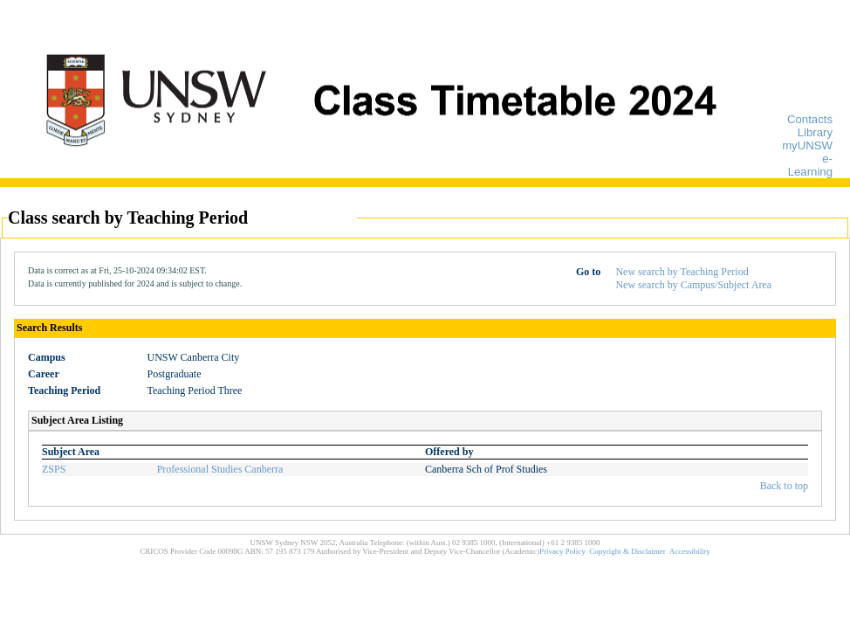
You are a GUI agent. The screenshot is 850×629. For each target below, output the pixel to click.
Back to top (784, 486)
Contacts (810, 119)
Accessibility (689, 551)
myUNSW (807, 145)
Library (815, 132)
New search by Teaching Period (681, 272)
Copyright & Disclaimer (627, 551)
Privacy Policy (562, 551)
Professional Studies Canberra (220, 469)
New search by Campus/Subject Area (693, 285)
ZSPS (53, 469)
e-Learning (810, 165)
